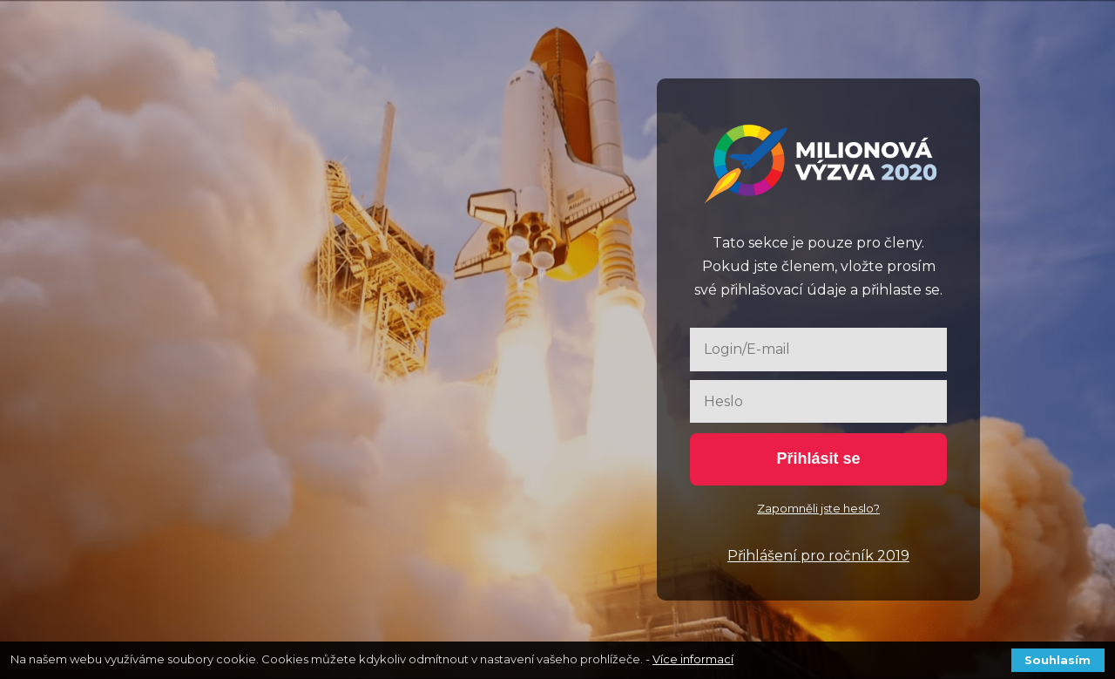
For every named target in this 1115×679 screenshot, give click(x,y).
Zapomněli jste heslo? (818, 508)
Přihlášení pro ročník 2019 (818, 555)
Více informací (692, 659)
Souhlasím (1057, 660)
